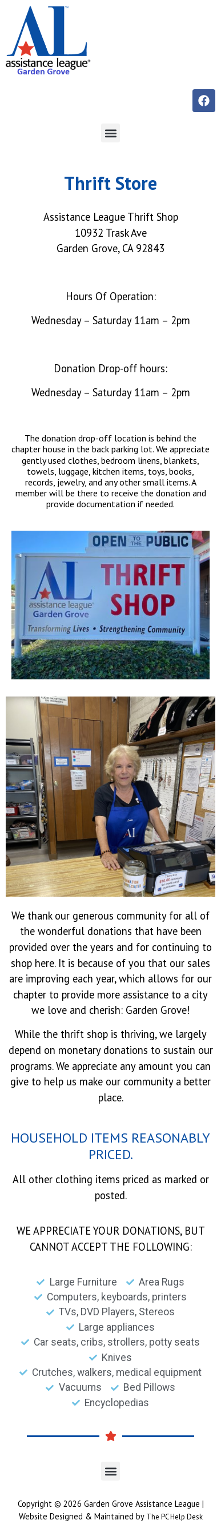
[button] (110, 133)
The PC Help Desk (174, 1517)
